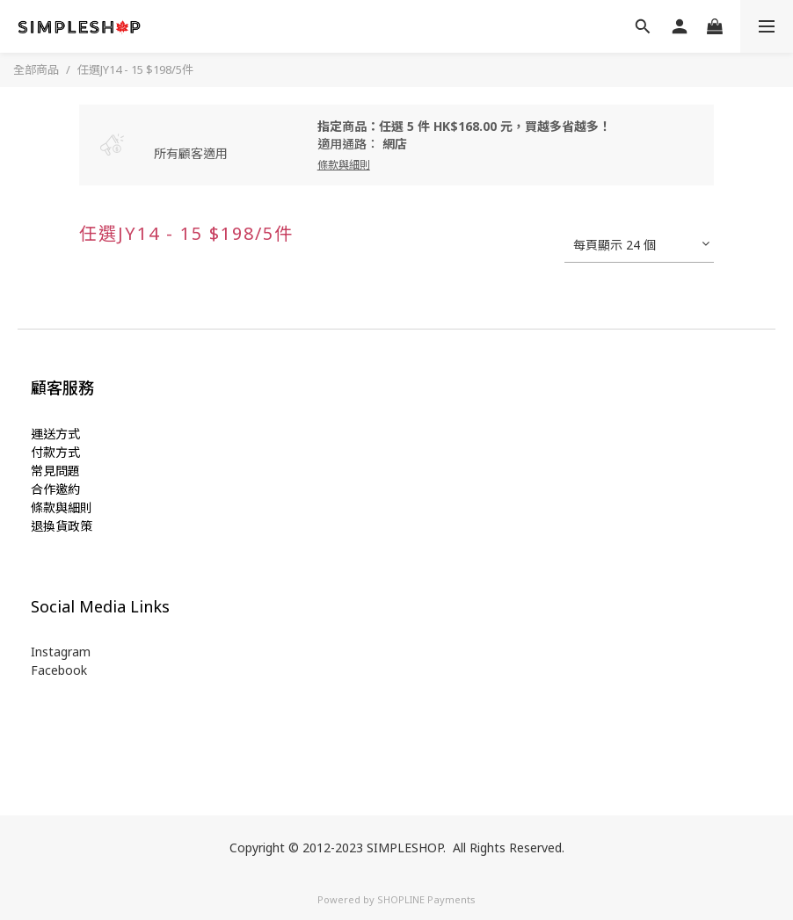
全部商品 (36, 69)
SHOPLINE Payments (426, 899)
